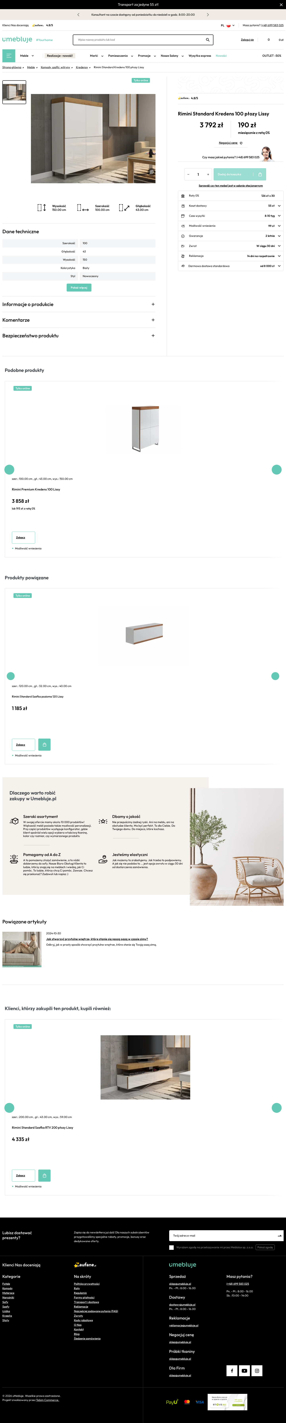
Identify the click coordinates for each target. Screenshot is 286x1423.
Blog (77, 1334)
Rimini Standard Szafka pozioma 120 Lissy (37, 696)
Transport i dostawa (86, 1302)
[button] (245, 40)
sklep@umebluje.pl (180, 1284)
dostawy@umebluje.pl (182, 1304)
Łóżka (6, 1311)
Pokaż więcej (79, 287)
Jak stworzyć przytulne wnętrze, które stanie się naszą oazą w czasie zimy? (97, 939)
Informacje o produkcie (27, 304)
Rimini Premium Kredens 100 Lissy (36, 489)
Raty (77, 1288)
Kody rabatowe (83, 1320)
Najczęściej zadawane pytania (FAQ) (96, 1311)
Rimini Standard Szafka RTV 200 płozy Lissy (42, 1127)
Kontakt (79, 1329)
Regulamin (80, 1293)
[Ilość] (198, 174)
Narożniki (8, 1297)
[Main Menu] (8, 55)
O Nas (78, 1325)
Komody (7, 1288)
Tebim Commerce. (47, 1400)
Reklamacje (81, 1306)
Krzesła (7, 1315)
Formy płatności (84, 1297)
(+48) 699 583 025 (272, 25)
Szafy (5, 1306)
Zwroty (78, 1315)
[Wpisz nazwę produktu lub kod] (143, 40)
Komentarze (16, 320)
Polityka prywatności (87, 1284)
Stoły (5, 1320)
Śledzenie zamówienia (87, 1338)
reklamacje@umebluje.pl (183, 1325)
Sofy (5, 1302)
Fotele (6, 1284)
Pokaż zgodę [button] (265, 1247)
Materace (8, 1293)
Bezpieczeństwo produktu (30, 336)
